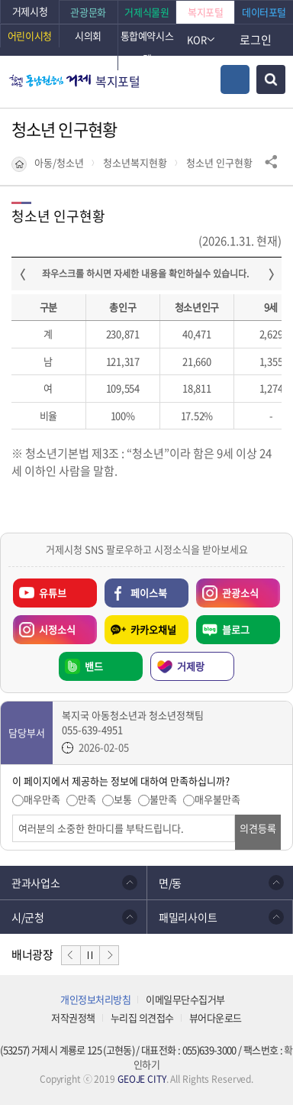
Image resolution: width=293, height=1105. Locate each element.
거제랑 (190, 666)
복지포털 (117, 81)
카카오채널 (153, 629)
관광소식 (227, 589)
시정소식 (44, 626)
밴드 (94, 666)
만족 (87, 799)
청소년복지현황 (135, 163)
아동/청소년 (59, 163)
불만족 (163, 799)
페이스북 (148, 592)
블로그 (236, 629)
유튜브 (52, 592)
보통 (123, 799)
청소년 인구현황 (219, 163)
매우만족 (42, 799)
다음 (109, 955)
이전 (71, 955)
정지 (90, 955)
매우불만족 (217, 799)
